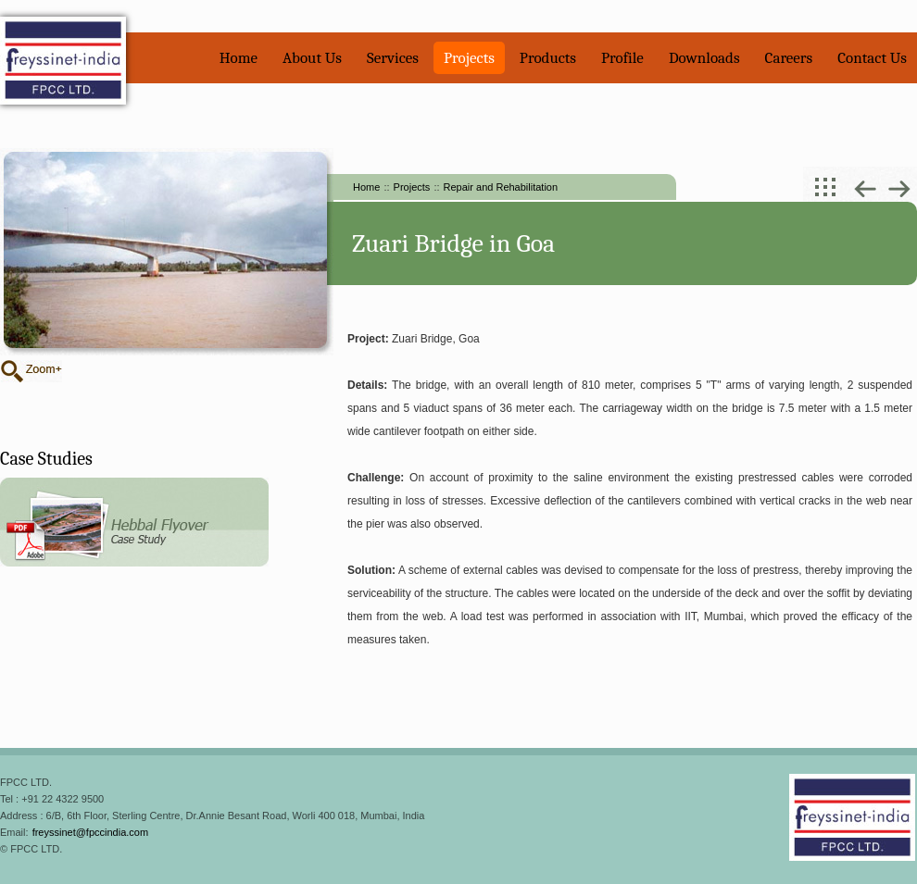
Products (548, 58)
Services (393, 58)
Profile (622, 58)
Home (239, 58)
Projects (469, 58)
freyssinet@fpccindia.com (90, 832)
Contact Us (872, 58)
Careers (789, 58)
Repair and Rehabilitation (501, 187)
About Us (312, 58)
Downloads (704, 58)
